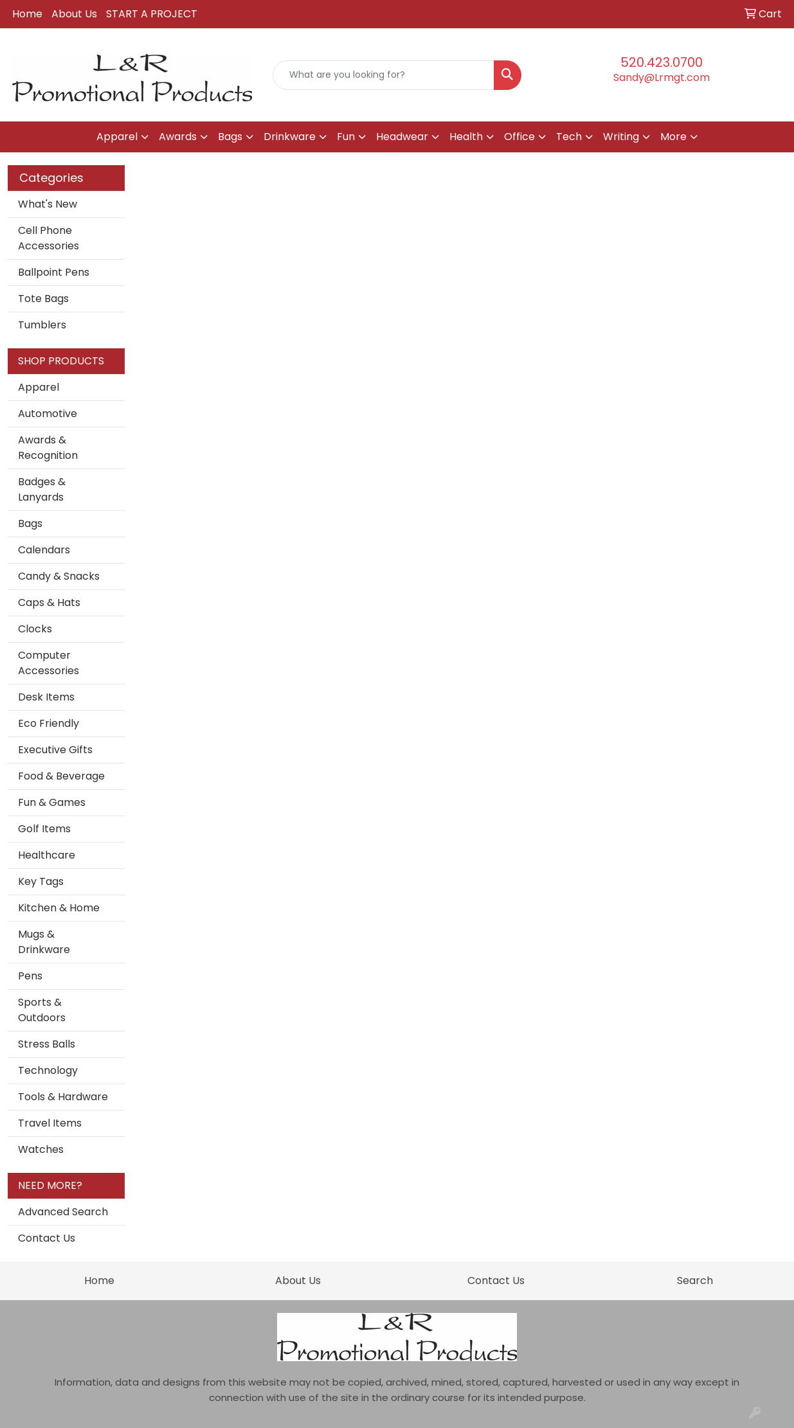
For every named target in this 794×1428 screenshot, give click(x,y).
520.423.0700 (661, 62)
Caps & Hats (49, 602)
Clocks (35, 628)
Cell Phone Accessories (48, 238)
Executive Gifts (55, 749)
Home (27, 13)
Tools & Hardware (63, 1096)
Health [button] (466, 136)
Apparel (38, 387)
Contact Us (46, 1238)
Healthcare (46, 855)
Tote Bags (43, 298)
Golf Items (44, 828)
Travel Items (50, 1123)
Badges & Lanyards (42, 489)
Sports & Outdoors (42, 1010)
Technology (48, 1070)
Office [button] (519, 136)
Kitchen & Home (59, 907)
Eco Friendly (48, 723)
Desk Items (46, 697)
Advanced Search (63, 1211)
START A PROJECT (151, 13)
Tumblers (42, 324)
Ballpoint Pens (53, 272)
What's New (47, 204)
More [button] (673, 136)
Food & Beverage (61, 776)
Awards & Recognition (48, 448)
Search (695, 1280)
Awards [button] (178, 136)
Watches (41, 1149)
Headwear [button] (402, 136)
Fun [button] (346, 136)
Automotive (47, 413)
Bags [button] (230, 136)
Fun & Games (52, 802)
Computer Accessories (48, 663)
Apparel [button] (117, 136)
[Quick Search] (384, 75)
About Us (74, 13)
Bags (30, 523)
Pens (30, 975)
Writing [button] (621, 136)
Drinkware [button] (290, 136)
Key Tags (41, 881)
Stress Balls (46, 1044)
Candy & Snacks (59, 576)
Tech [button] (569, 136)
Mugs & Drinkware (44, 942)
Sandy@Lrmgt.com (661, 77)
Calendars (44, 549)
